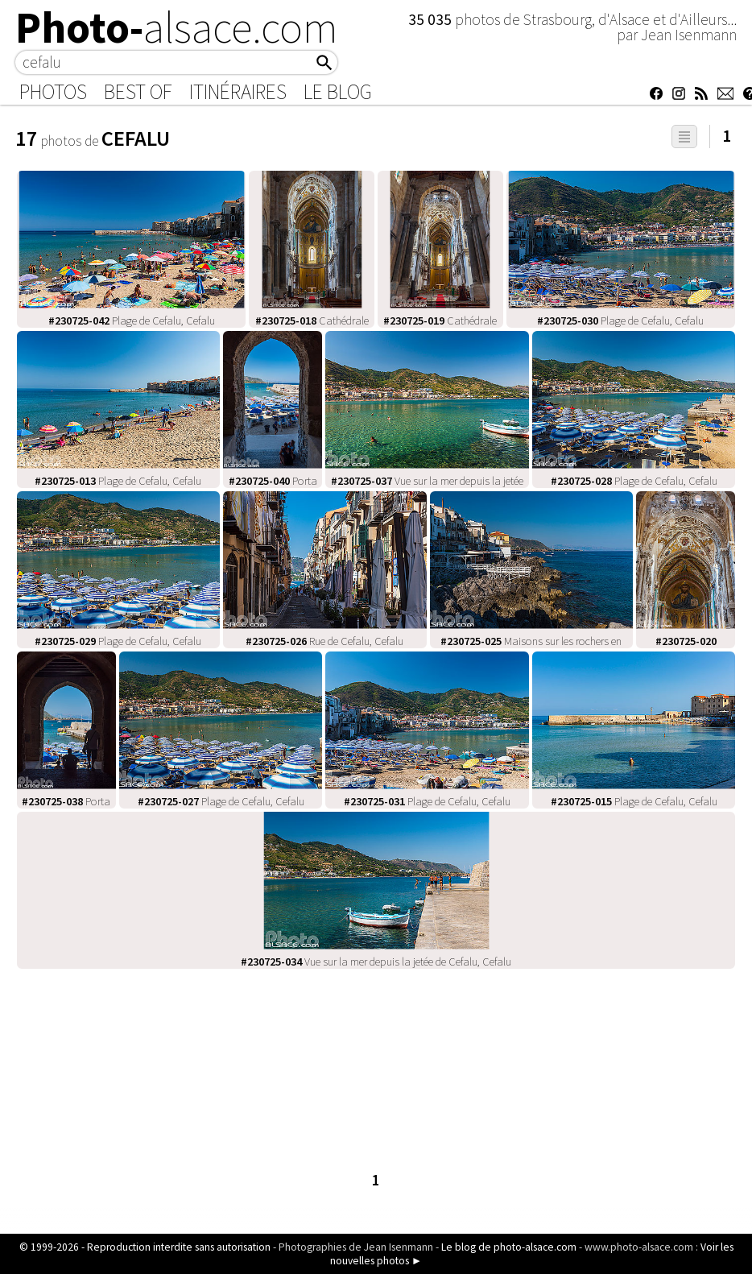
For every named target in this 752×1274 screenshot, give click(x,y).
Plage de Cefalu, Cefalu (131, 320)
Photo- (176, 27)
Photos (53, 92)
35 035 (431, 19)
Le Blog (338, 92)
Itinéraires (238, 92)
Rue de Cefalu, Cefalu (324, 641)
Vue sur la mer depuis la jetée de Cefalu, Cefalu (376, 961)
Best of (138, 92)
